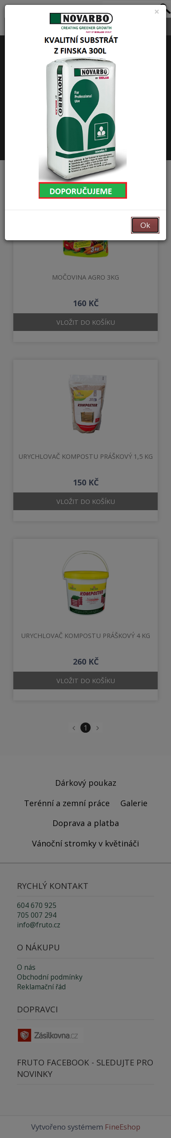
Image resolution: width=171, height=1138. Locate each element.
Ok (145, 225)
